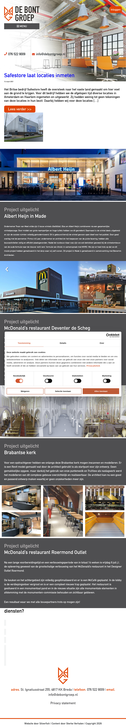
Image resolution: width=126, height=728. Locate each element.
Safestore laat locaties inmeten (39, 75)
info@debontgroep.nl (50, 54)
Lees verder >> (20, 109)
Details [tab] (63, 343)
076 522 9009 (16, 54)
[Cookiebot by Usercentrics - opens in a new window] (108, 335)
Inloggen (116, 9)
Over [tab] (102, 343)
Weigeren (25, 391)
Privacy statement (63, 703)
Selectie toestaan (63, 391)
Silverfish (44, 723)
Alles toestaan (101, 391)
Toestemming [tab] (24, 343)
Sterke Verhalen (75, 723)
